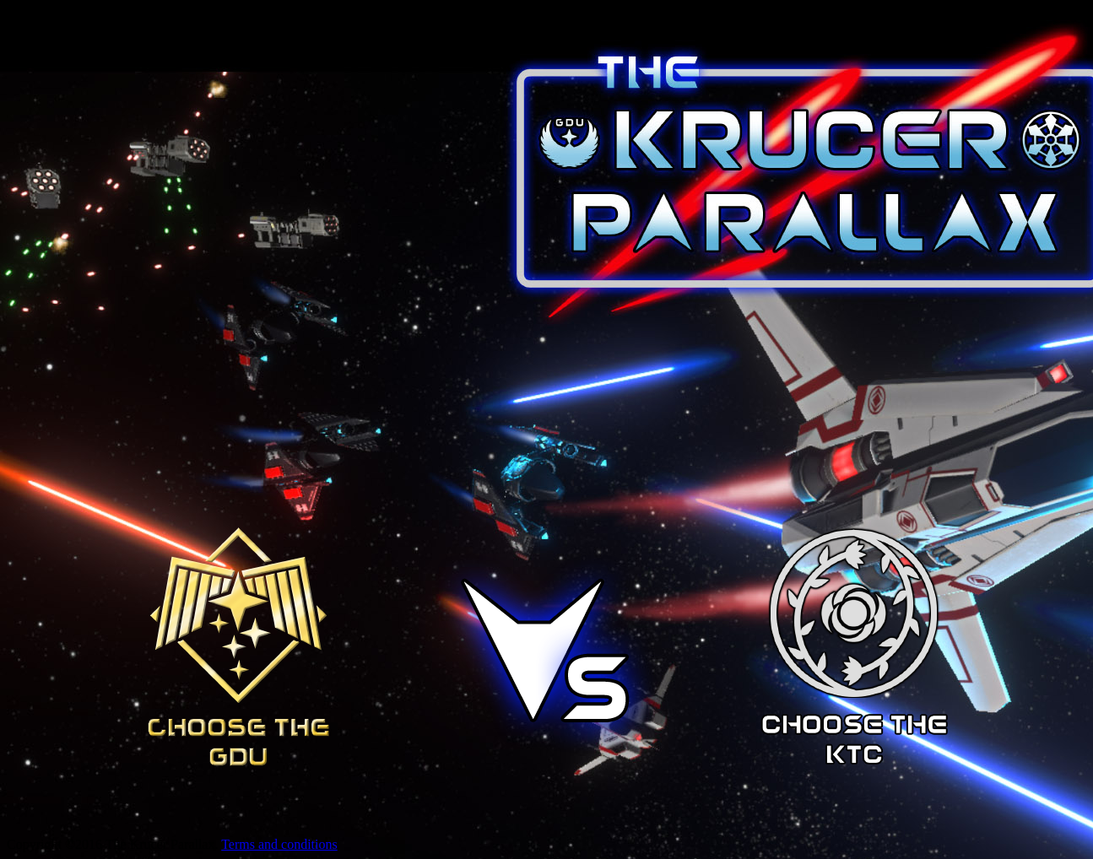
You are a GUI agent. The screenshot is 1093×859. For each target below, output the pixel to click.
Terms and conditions (279, 844)
